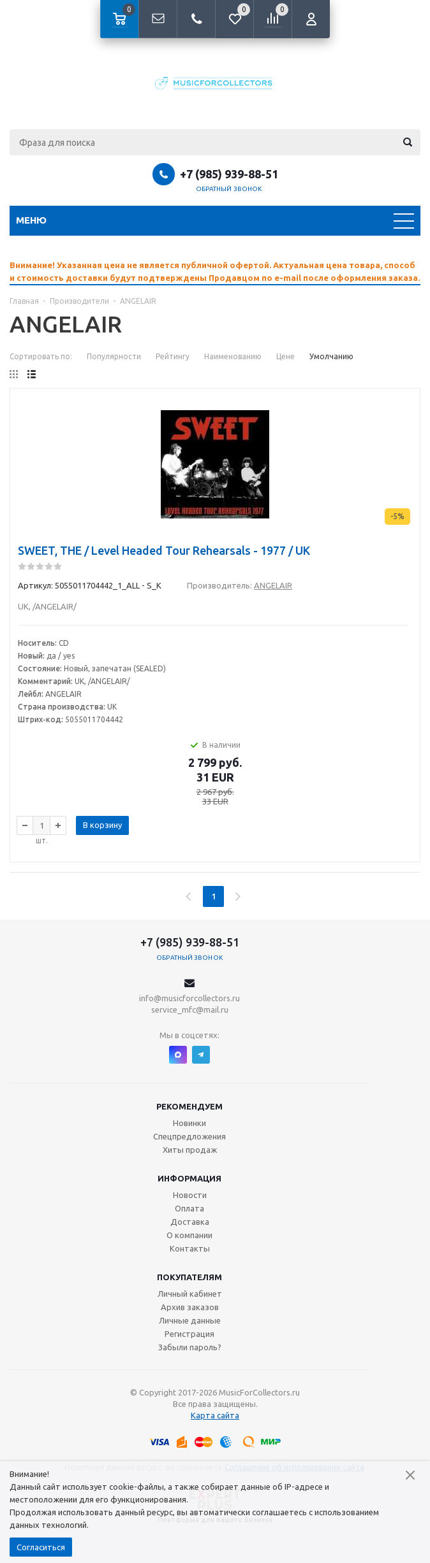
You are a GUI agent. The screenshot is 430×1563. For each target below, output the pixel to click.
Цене (285, 356)
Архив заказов (190, 1306)
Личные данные (190, 1320)
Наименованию (233, 356)
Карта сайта (215, 1415)
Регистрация (189, 1333)
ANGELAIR (273, 585)
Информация (189, 1178)
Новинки (189, 1122)
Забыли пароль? (189, 1347)
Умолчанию (331, 356)
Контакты (190, 1248)
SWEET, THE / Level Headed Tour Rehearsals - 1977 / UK (164, 550)
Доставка (189, 1221)
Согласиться (41, 1547)
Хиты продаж (190, 1149)
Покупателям (189, 1277)
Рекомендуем (189, 1106)
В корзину (102, 824)
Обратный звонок (229, 188)
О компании (189, 1235)
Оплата (189, 1208)
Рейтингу (172, 356)
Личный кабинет (190, 1293)
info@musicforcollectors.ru (189, 998)
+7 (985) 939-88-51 (229, 174)
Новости (190, 1194)
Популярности (114, 356)
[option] (215, 271)
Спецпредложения (189, 1136)
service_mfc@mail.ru (189, 1009)
